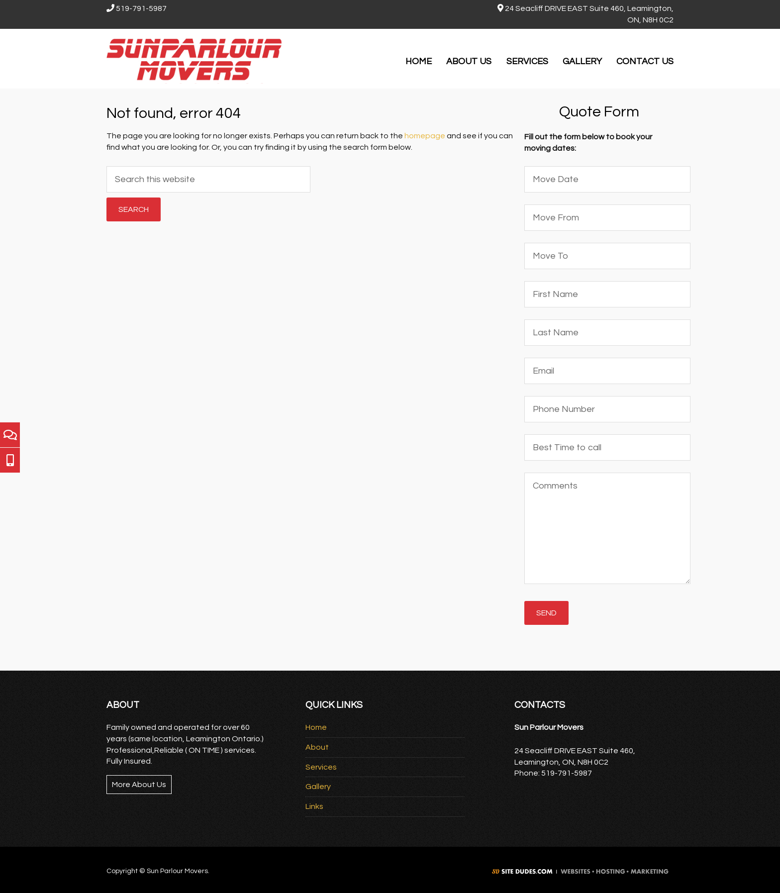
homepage (424, 136)
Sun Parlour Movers (195, 59)
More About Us (139, 785)
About (317, 747)
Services (321, 767)
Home (316, 727)
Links (314, 806)
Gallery (318, 787)
